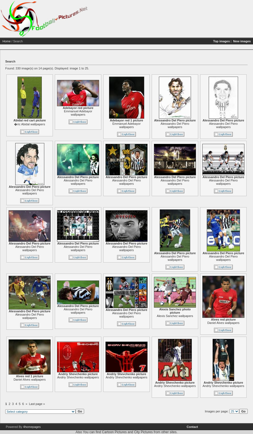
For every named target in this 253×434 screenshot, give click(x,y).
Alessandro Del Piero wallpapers (175, 125)
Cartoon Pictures (114, 432)
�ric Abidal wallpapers (29, 124)
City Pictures (143, 432)
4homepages (32, 426)
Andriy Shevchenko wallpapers (78, 377)
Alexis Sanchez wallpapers (175, 316)
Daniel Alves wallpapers (223, 322)
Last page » (37, 404)
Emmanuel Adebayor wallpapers (78, 113)
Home (6, 41)
